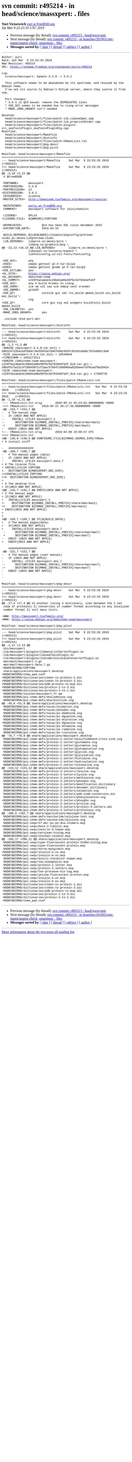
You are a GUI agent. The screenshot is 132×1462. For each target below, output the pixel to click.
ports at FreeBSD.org (45, 236)
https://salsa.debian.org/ (49, 317)
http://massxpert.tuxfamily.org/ (38, 728)
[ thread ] (57, 47)
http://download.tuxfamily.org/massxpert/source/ (67, 228)
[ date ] (45, 47)
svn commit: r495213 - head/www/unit (79, 35)
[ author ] (85, 47)
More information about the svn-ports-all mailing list (38, 1101)
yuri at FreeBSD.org (41, 24)
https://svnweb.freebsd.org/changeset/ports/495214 (51, 69)
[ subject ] (71, 47)
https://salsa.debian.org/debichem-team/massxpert (52, 732)
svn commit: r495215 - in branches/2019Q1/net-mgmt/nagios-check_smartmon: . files (61, 41)
